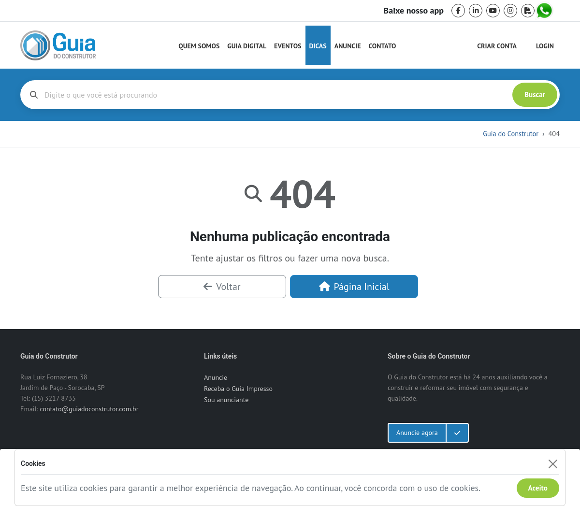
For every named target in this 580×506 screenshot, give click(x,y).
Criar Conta (497, 46)
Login (545, 46)
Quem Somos (198, 46)
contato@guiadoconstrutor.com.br (89, 409)
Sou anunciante (226, 399)
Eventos (287, 46)
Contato (382, 46)
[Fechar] (552, 463)
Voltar (221, 286)
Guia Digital (246, 46)
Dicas (318, 46)
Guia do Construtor (510, 133)
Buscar (534, 94)
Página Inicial (354, 286)
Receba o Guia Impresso (238, 388)
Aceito (538, 487)
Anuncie (347, 46)
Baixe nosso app (414, 10)
